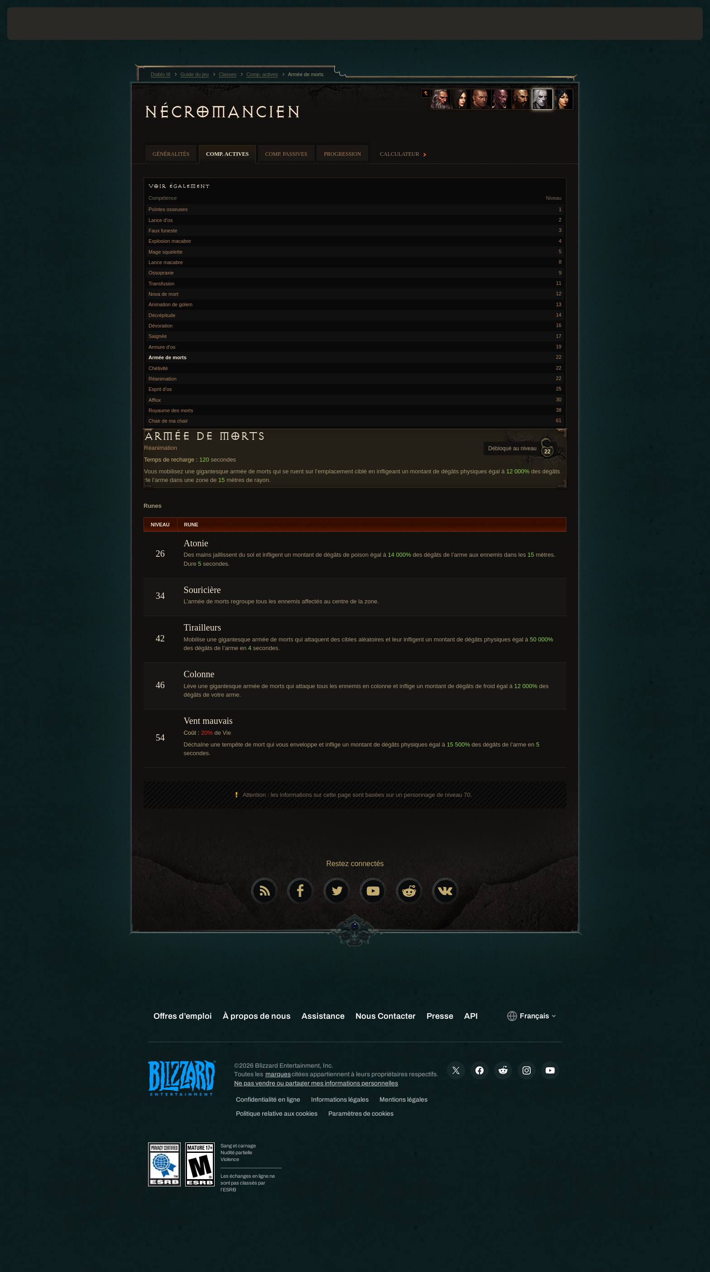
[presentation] (40, 23)
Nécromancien (222, 111)
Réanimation (160, 447)
